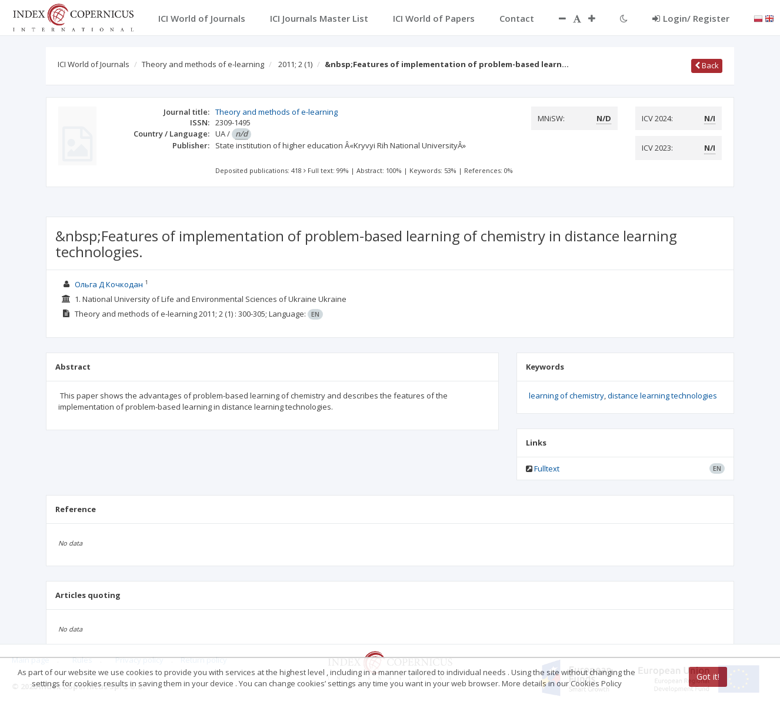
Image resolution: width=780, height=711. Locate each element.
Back (707, 65)
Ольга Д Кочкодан (110, 284)
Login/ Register (690, 18)
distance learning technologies (662, 395)
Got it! (707, 676)
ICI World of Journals (93, 64)
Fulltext (546, 468)
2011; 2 (295, 64)
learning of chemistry (566, 395)
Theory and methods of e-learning (203, 64)
